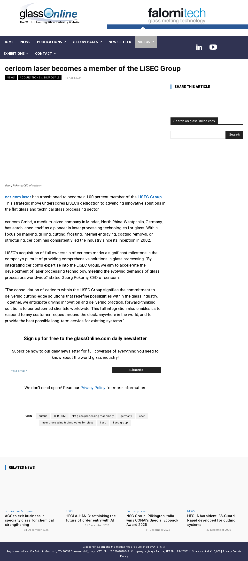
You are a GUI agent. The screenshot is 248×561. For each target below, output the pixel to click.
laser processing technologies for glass (67, 422)
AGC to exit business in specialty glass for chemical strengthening (29, 520)
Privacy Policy (92, 387)
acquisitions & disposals (40, 77)
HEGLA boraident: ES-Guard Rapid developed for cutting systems (211, 520)
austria (43, 416)
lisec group (120, 422)
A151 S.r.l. (159, 546)
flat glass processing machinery (93, 416)
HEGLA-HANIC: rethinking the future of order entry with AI (91, 518)
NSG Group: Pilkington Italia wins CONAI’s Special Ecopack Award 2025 (152, 520)
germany (126, 416)
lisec (103, 422)
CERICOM (60, 416)
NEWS (11, 77)
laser (142, 416)
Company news (136, 511)
